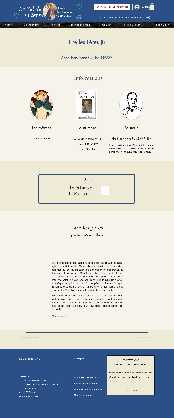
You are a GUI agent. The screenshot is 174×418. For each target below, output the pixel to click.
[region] (55, 11)
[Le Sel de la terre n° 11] (88, 139)
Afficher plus (58, 316)
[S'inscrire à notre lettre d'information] (121, 17)
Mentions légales (83, 395)
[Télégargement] (105, 190)
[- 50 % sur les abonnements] (112, 7)
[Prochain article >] (144, 337)
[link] (152, 6)
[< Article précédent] (29, 337)
